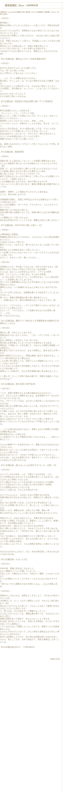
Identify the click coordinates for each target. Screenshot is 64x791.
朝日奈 (28, 12)
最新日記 (4, 12)
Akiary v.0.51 (55, 659)
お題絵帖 (47, 12)
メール (33, 12)
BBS (23, 12)
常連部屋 (40, 12)
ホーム (53, 12)
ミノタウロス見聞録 (14, 12)
